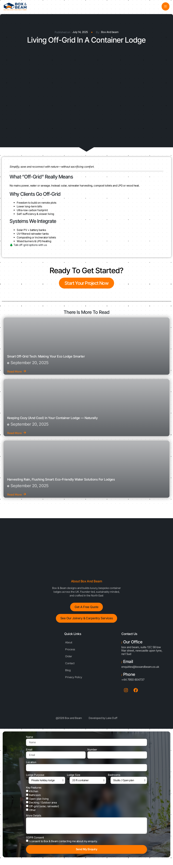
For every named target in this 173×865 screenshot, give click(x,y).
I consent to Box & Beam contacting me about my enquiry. (63, 844)
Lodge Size (73, 777)
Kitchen (33, 794)
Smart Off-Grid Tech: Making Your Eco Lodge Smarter (46, 356)
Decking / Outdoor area (43, 805)
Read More (16, 372)
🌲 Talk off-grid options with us (28, 245)
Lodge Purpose (35, 777)
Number (92, 752)
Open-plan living (39, 801)
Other (32, 812)
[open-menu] (165, 6)
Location (31, 765)
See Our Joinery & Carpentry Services (86, 620)
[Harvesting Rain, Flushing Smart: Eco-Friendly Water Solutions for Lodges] (86, 469)
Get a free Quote (86, 607)
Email (29, 752)
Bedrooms (114, 777)
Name (29, 739)
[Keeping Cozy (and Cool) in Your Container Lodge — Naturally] (86, 408)
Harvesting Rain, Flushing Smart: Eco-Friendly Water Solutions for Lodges (61, 479)
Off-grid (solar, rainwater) (44, 809)
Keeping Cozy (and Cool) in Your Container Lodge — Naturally (52, 418)
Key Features (33, 790)
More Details (33, 818)
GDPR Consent (35, 841)
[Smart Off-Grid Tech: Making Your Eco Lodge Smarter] (86, 346)
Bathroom (35, 797)
